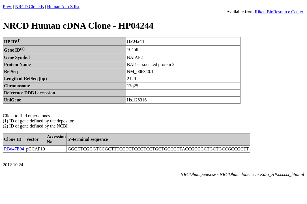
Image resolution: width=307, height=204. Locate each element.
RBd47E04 (14, 148)
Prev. (7, 6)
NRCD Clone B (29, 6)
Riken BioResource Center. (279, 11)
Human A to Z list (63, 6)
